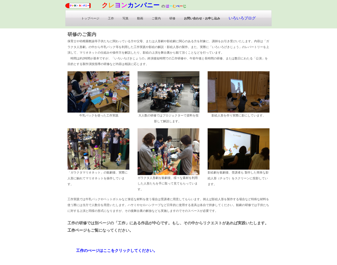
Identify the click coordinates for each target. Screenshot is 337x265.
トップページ (90, 18)
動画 (140, 18)
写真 (126, 18)
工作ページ (77, 230)
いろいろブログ (242, 18)
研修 (172, 18)
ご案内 (156, 18)
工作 (111, 18)
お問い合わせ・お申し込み (202, 18)
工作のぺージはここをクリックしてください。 (116, 250)
